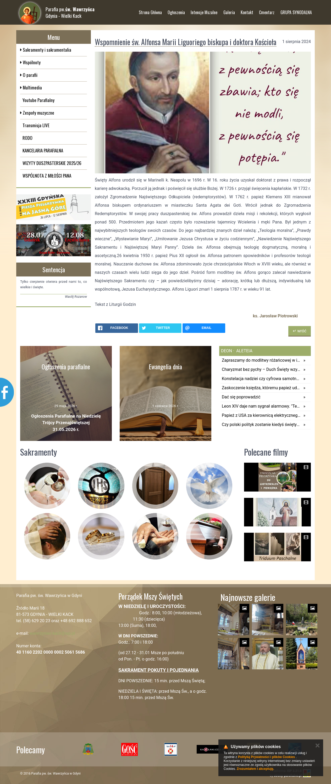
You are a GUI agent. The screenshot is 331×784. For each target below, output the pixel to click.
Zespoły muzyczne (38, 112)
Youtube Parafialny (38, 100)
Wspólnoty (31, 62)
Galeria (229, 10)
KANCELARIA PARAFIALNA (43, 150)
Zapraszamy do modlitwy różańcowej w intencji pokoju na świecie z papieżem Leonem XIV (261, 360)
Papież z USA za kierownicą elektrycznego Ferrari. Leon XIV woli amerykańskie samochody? (261, 415)
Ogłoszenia (176, 10)
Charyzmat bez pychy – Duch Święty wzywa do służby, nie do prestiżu (261, 369)
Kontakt (247, 10)
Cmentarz (266, 10)
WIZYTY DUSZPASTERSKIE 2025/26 (52, 163)
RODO (27, 138)
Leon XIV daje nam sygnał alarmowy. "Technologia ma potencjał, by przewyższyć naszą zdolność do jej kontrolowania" (261, 406)
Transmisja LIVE (36, 125)
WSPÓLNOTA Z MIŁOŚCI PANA (47, 175)
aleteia (243, 350)
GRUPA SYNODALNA (296, 10)
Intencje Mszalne (204, 10)
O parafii (29, 75)
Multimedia (32, 87)
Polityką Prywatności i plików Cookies (266, 757)
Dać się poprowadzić (241, 396)
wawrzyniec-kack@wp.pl (52, 633)
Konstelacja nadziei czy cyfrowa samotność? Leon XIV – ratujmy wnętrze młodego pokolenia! (261, 378)
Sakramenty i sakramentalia (46, 49)
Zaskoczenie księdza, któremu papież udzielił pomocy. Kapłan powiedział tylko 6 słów (261, 387)
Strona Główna (150, 10)
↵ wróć (299, 330)
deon (226, 350)
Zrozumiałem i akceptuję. (255, 769)
